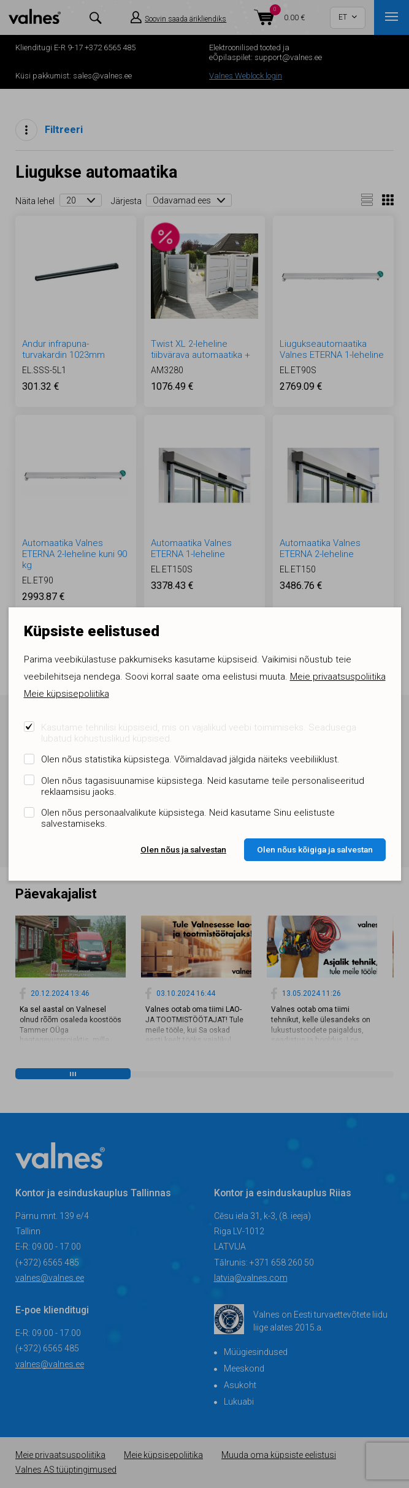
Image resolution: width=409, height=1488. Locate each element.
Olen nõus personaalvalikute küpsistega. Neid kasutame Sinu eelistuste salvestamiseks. (188, 818)
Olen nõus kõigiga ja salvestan (315, 849)
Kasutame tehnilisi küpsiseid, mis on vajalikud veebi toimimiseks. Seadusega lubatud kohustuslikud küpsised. (198, 733)
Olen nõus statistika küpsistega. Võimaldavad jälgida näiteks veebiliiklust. (190, 759)
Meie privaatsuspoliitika (338, 676)
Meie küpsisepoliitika (66, 693)
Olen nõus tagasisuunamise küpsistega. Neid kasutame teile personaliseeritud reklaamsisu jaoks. (202, 786)
